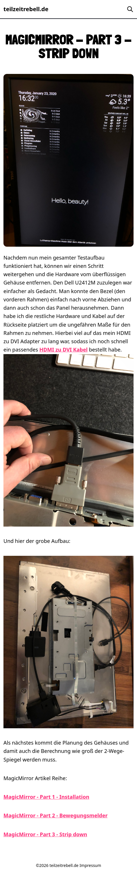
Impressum (90, 865)
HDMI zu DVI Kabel (63, 349)
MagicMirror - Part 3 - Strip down (45, 834)
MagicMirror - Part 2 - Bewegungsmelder (55, 815)
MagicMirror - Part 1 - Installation (46, 796)
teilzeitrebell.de (25, 9)
